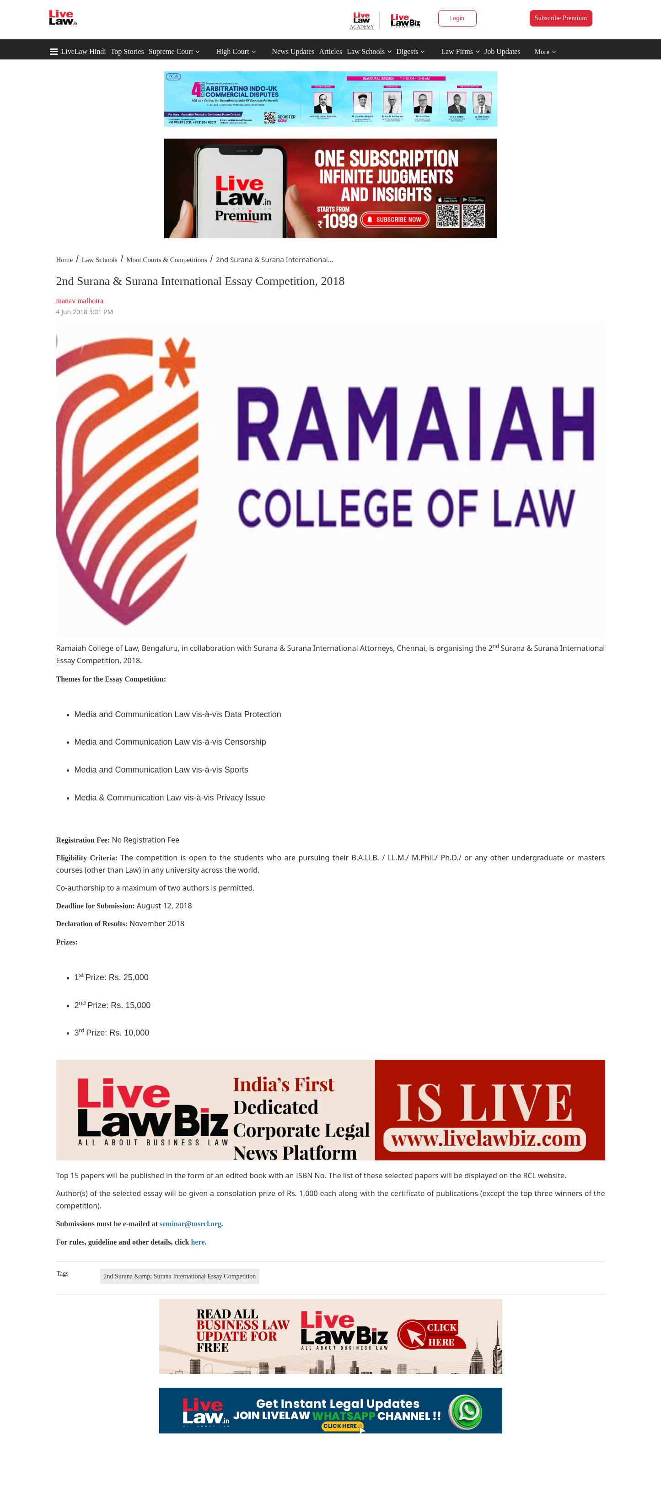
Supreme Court (171, 51)
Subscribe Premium (561, 18)
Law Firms (460, 51)
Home (64, 259)
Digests (407, 51)
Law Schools (369, 51)
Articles (330, 51)
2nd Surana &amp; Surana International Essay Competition (180, 1276)
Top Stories (127, 51)
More (545, 51)
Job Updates (502, 51)
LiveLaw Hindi (83, 51)
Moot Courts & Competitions (166, 259)
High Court (232, 51)
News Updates (293, 51)
